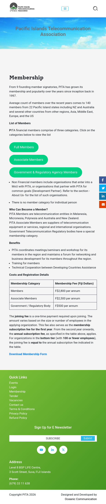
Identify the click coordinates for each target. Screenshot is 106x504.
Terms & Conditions (22, 409)
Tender (13, 396)
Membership (17, 391)
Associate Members (28, 160)
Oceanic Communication (81, 499)
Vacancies (16, 400)
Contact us (16, 404)
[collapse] (65, 8)
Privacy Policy (18, 413)
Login (12, 387)
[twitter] (64, 452)
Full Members (24, 147)
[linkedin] (53, 452)
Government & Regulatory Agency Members (45, 172)
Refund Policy (18, 417)
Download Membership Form (28, 354)
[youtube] (42, 452)
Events (13, 382)
